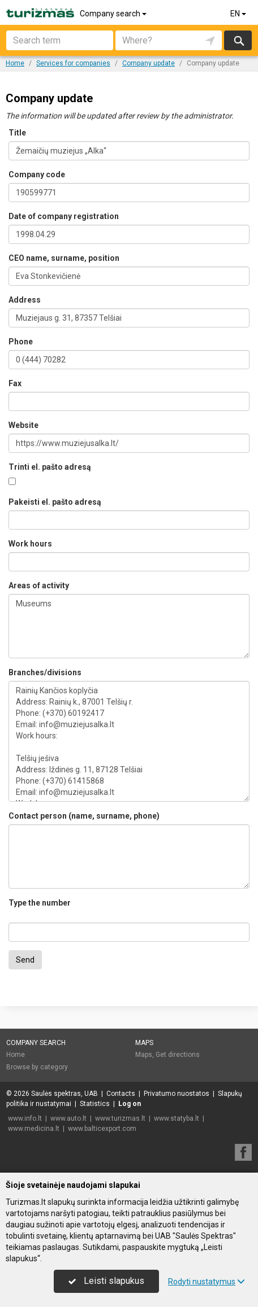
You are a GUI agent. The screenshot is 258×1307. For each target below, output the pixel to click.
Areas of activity (38, 585)
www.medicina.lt (33, 1129)
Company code (36, 174)
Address (24, 299)
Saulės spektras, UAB (64, 1094)
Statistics (95, 1104)
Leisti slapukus (106, 1280)
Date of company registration (63, 216)
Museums (129, 626)
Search (237, 40)
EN (239, 13)
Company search (114, 13)
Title (17, 132)
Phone (20, 341)
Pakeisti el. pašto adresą (54, 501)
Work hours (30, 543)
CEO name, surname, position (63, 258)
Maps (144, 1043)
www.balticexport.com (102, 1129)
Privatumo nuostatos (176, 1094)
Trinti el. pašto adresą (49, 466)
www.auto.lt (68, 1118)
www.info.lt (25, 1118)
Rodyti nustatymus (206, 1281)
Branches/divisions (44, 672)
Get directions (178, 1055)
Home (15, 1055)
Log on (129, 1104)
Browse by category (37, 1067)
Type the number (39, 902)
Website (23, 425)
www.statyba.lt (176, 1118)
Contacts (120, 1094)
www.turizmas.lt (120, 1118)
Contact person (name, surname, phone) (84, 815)
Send (25, 959)
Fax (15, 383)
